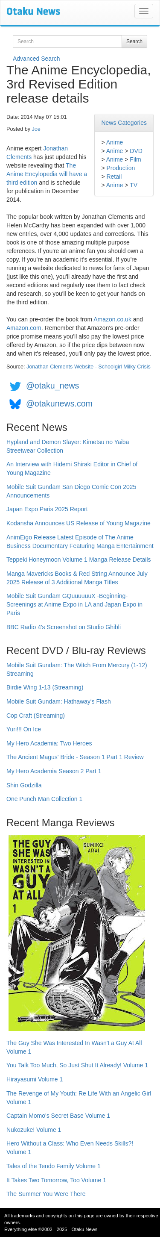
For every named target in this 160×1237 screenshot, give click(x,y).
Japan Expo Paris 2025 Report (47, 509)
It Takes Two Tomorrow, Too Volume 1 (56, 1180)
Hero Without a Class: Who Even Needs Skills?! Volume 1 (69, 1147)
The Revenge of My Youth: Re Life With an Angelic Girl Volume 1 (78, 1097)
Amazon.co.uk (112, 319)
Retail (114, 176)
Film (135, 159)
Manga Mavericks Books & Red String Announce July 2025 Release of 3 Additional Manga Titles (77, 578)
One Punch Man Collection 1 (44, 798)
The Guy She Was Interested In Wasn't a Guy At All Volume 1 (74, 1047)
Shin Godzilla (24, 785)
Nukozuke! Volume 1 (33, 1129)
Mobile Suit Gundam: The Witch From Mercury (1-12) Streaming (76, 669)
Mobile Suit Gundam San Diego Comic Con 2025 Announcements (71, 491)
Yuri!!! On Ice (23, 729)
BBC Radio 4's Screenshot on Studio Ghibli (63, 627)
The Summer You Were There (45, 1193)
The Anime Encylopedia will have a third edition (46, 174)
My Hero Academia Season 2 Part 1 (54, 771)
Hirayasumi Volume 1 (34, 1079)
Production (120, 168)
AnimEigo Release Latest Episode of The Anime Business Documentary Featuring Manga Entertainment (80, 541)
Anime (114, 142)
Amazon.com (23, 327)
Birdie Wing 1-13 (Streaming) (45, 687)
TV (133, 185)
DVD (136, 150)
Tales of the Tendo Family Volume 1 (53, 1166)
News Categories (124, 122)
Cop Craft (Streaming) (35, 715)
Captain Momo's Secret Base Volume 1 (58, 1115)
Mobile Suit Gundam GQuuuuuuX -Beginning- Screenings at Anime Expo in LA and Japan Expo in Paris (74, 604)
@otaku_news (52, 385)
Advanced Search (36, 58)
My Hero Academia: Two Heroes (49, 743)
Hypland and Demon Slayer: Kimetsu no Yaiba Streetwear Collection (67, 446)
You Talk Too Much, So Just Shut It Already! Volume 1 (77, 1065)
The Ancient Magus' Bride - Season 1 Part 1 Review (75, 757)
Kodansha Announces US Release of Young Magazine (78, 523)
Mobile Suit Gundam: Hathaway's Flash (58, 701)
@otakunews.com (59, 403)
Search (134, 41)
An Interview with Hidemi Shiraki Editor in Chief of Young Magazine (71, 468)
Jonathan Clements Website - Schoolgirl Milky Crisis (88, 367)
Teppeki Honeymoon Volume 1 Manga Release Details (78, 559)
